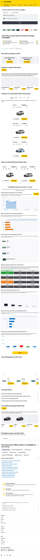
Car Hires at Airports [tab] (6, 449)
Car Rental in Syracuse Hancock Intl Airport (10, 468)
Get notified (31, 42)
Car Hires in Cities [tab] (13, 452)
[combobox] (5, 12)
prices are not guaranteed (24, 502)
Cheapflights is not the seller (20, 506)
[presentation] (25, 9)
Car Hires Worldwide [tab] (22, 452)
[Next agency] (37, 374)
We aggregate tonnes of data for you (20, 508)
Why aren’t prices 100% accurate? (20, 510)
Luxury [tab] (28, 97)
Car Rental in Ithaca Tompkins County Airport (10, 472)
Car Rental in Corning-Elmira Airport (8, 473)
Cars (1, 48)
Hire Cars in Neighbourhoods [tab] (17, 449)
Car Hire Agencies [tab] (27, 449)
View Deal (11, 88)
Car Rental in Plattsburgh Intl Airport (8, 475)
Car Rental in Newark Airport (7, 462)
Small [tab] (12, 97)
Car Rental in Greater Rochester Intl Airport (10, 467)
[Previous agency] (3, 374)
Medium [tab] (16, 97)
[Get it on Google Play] (4, 550)
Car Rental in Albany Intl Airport (8, 470)
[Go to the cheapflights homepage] (8, 1)
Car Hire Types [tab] (5, 452)
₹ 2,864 (22, 9)
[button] (2, 2)
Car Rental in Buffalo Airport (7, 465)
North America (6, 48)
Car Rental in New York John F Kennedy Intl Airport (11, 460)
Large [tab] (21, 97)
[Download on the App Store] (11, 550)
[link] (9, 62)
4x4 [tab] (24, 97)
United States (11, 48)
